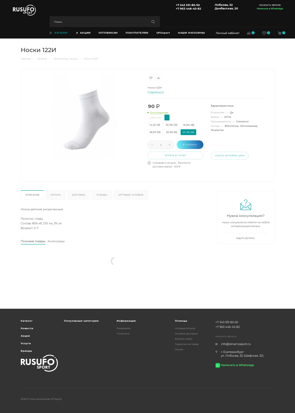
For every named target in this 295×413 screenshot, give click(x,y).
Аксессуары (56, 241)
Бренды (26, 350)
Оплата (56, 195)
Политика (123, 333)
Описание (32, 195)
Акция (179, 349)
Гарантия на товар (187, 344)
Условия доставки (186, 333)
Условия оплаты (185, 328)
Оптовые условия (131, 195)
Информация (126, 320)
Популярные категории (81, 320)
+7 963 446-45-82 (188, 8)
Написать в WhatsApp (270, 8)
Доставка (78, 195)
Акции (25, 335)
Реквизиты (124, 328)
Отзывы (102, 195)
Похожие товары (33, 241)
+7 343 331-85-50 (188, 5)
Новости (27, 328)
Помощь (181, 320)
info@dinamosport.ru (236, 344)
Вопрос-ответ (183, 338)
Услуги (26, 343)
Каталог (27, 320)
